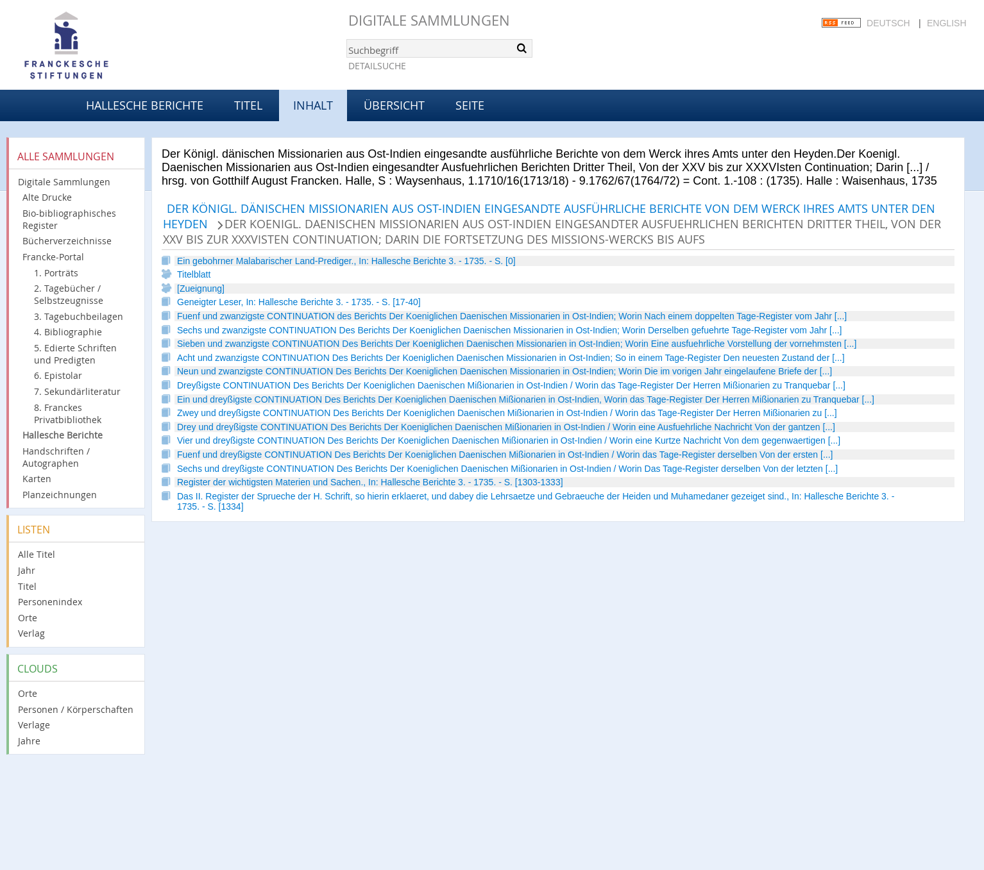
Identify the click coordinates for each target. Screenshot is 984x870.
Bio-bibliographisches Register (69, 219)
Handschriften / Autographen (56, 457)
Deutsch (888, 23)
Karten (36, 479)
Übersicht (394, 105)
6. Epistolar (58, 375)
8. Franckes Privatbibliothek (67, 413)
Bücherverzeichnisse (67, 241)
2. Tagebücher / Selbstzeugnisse (68, 294)
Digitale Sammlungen (429, 20)
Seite (469, 105)
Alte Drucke (47, 197)
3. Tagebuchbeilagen (78, 316)
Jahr (26, 570)
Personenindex (50, 602)
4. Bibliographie (68, 332)
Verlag (31, 633)
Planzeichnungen (59, 495)
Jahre (29, 741)
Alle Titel (36, 554)
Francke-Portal (53, 257)
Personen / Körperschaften (75, 709)
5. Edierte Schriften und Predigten (75, 354)
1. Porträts (56, 273)
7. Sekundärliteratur (77, 391)
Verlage (34, 725)
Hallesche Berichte (144, 105)
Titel (248, 105)
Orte (27, 618)
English (946, 23)
